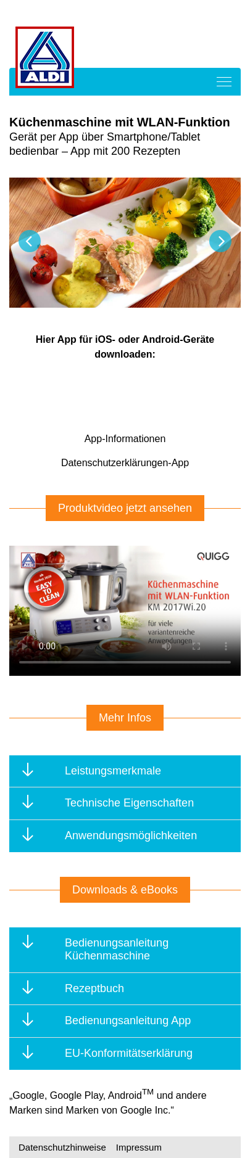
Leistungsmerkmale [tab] (94, 770)
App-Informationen (125, 438)
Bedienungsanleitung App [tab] (109, 1019)
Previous (30, 241)
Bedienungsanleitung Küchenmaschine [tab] (98, 949)
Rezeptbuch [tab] (75, 987)
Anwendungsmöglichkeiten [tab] (112, 834)
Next (220, 241)
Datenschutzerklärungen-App (125, 463)
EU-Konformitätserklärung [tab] (110, 1052)
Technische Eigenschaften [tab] (110, 802)
